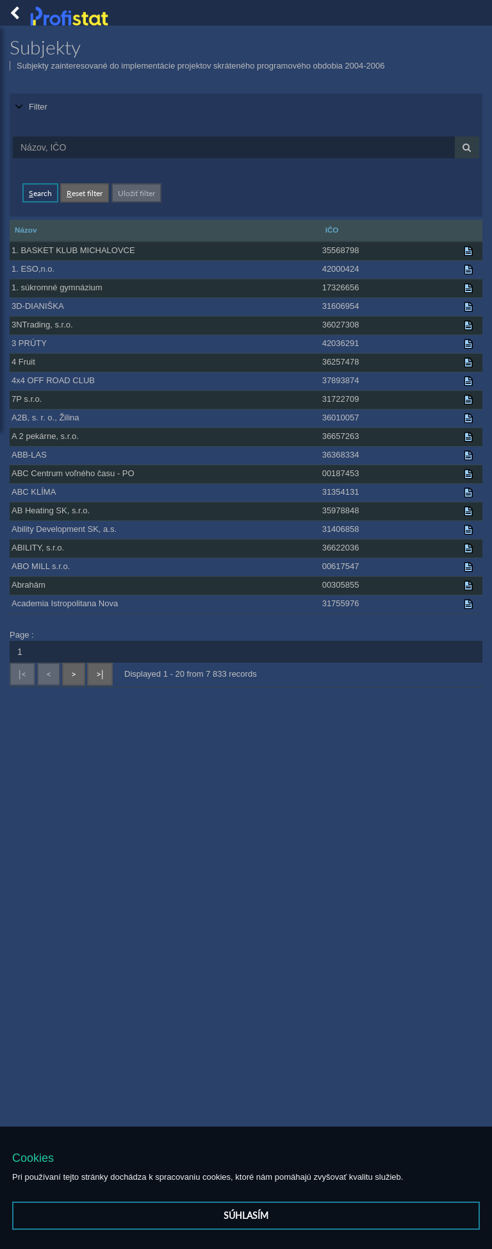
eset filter (84, 191)
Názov (26, 228)
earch (40, 191)
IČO (332, 228)
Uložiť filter (136, 191)
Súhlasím (246, 1215)
